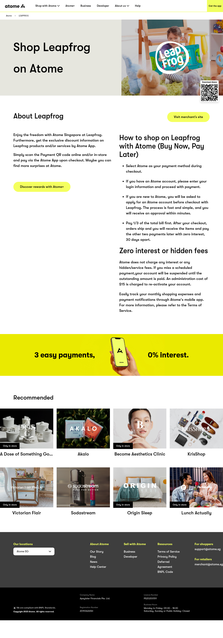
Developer (103, 5)
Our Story (96, 551)
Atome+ (70, 5)
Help (137, 5)
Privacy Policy (167, 556)
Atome (9, 16)
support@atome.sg (208, 549)
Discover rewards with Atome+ (42, 187)
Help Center (98, 566)
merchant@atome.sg (209, 564)
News (93, 561)
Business (86, 5)
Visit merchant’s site (188, 117)
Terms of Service (169, 551)
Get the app (215, 6)
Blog (93, 556)
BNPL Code (165, 571)
